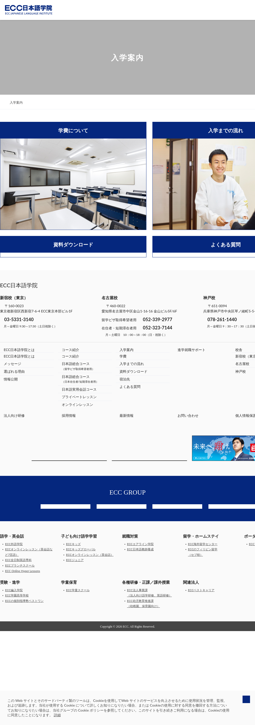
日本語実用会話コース (79, 476)
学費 (123, 443)
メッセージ (12, 450)
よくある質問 (130, 473)
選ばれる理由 (14, 458)
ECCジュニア (75, 654)
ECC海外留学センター (203, 638)
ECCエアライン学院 (140, 638)
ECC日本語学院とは (19, 436)
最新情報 (126, 502)
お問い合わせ (188, 502)
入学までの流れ (132, 450)
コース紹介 (70, 436)
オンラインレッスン (77, 491)
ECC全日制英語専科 (18, 654)
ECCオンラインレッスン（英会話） (90, 649)
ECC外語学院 (14, 638)
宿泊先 (125, 465)
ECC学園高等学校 (17, 689)
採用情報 (69, 502)
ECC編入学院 (14, 684)
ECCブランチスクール (20, 659)
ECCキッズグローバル (81, 643)
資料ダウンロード (133, 458)
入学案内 (126, 436)
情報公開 (11, 465)
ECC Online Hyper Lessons (22, 665)
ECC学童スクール (78, 684)
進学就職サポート (191, 436)
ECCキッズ (73, 638)
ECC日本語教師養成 (140, 643)
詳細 (57, 715)
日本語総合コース (78, 452)
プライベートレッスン (79, 483)
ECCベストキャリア (201, 684)
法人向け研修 (14, 502)
